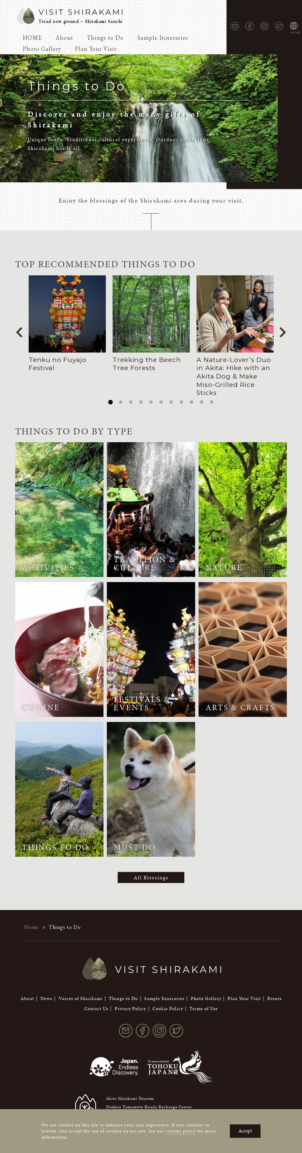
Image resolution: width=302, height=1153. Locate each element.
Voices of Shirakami (80, 990)
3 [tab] (130, 402)
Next (282, 330)
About (64, 37)
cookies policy (181, 1131)
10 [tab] (201, 402)
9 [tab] (191, 402)
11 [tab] (211, 402)
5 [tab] (151, 402)
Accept (245, 1130)
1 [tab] (110, 402)
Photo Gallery (42, 49)
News (46, 990)
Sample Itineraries (162, 37)
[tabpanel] (67, 323)
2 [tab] (120, 402)
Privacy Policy (130, 1000)
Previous (19, 330)
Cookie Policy (167, 1000)
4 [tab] (141, 402)
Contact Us (96, 1000)
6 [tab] (161, 402)
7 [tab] (171, 402)
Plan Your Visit (96, 49)
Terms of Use (203, 1000)
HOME (32, 37)
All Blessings (151, 877)
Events (274, 990)
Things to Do (105, 37)
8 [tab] (181, 402)
